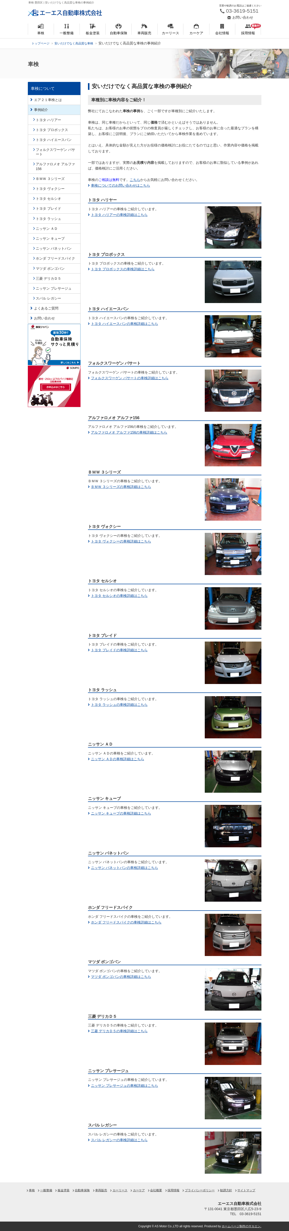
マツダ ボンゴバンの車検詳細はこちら (121, 977)
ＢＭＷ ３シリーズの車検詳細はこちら (121, 487)
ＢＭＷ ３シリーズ (50, 179)
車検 (32, 1190)
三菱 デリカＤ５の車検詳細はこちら (119, 1031)
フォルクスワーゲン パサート (55, 152)
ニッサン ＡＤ (47, 229)
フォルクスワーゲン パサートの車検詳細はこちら (129, 378)
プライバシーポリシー (200, 1190)
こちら (135, 180)
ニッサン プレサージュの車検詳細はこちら (124, 1086)
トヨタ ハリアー (48, 120)
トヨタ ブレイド (48, 208)
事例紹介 (41, 110)
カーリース (120, 1190)
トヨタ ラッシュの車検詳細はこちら (119, 705)
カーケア (139, 1190)
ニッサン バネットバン (54, 248)
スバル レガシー (48, 298)
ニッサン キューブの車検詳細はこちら (121, 813)
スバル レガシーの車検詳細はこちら (119, 1140)
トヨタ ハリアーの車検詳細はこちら (119, 215)
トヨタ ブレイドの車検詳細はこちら (119, 650)
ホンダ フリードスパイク (55, 258)
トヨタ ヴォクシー (50, 189)
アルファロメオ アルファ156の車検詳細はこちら (129, 432)
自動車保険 (82, 1190)
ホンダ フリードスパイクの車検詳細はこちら (126, 922)
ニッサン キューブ (50, 238)
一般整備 (46, 1190)
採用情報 (173, 1190)
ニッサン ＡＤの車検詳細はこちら (117, 759)
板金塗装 (64, 1190)
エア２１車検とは (48, 100)
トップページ (40, 43)
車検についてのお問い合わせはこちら (120, 185)
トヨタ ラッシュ (48, 219)
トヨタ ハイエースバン (54, 140)
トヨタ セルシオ (48, 199)
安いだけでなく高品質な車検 (73, 43)
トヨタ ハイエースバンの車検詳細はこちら (124, 324)
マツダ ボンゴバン (50, 269)
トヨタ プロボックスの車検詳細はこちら (123, 269)
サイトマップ (246, 1190)
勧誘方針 (226, 1190)
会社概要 (156, 1190)
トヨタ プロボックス (52, 130)
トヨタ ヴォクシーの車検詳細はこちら (121, 541)
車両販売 (101, 1190)
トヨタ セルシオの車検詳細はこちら (119, 596)
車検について (43, 88)
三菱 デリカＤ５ (48, 278)
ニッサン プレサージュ (54, 288)
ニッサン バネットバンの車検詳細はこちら (124, 868)
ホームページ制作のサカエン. (241, 1226)
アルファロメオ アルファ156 (55, 166)
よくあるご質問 (46, 308)
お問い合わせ (44, 318)
